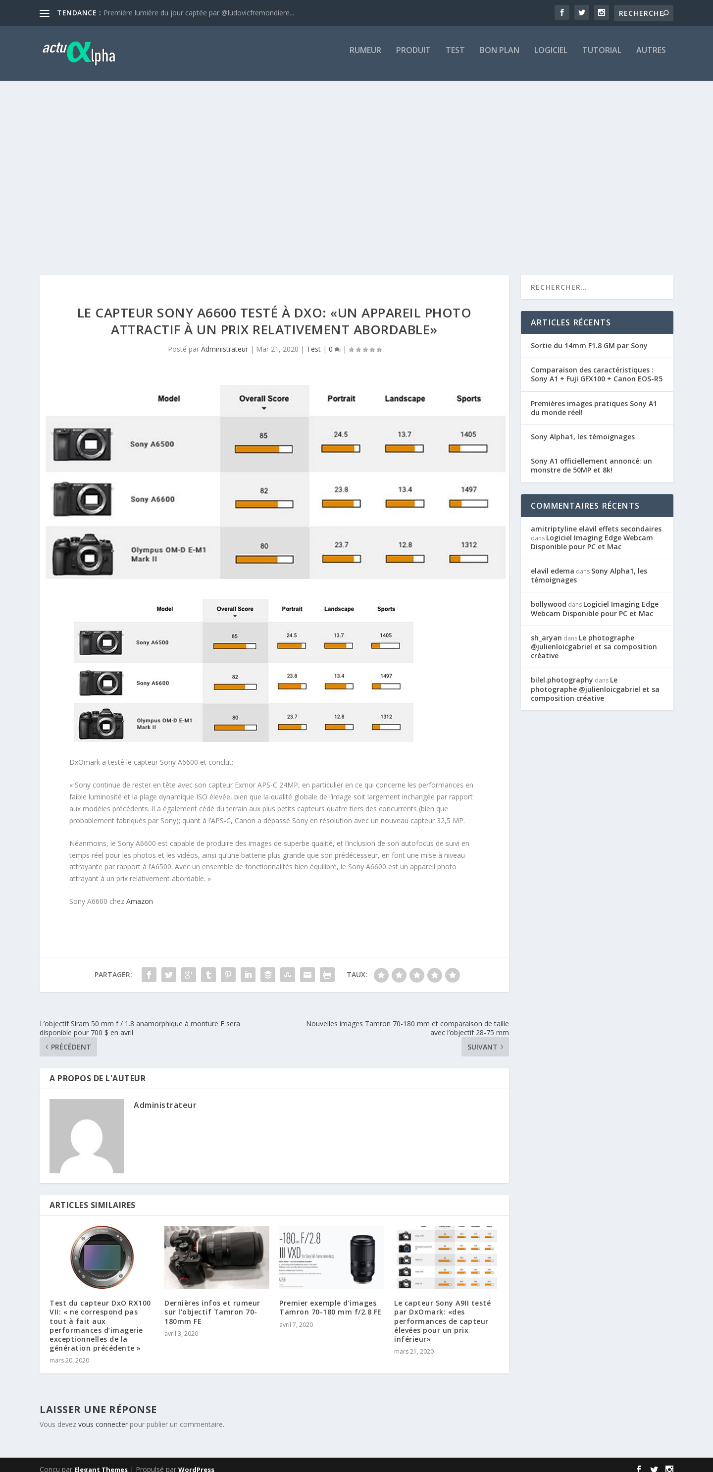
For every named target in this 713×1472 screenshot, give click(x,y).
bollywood (548, 595)
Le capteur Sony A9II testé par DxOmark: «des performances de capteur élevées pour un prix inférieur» (442, 1312)
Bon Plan (499, 57)
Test (455, 57)
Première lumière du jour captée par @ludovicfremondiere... (198, 12)
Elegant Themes (101, 1460)
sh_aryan (546, 628)
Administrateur (224, 340)
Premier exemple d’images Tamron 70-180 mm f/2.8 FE (330, 1298)
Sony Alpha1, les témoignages (583, 427)
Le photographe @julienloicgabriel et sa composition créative (594, 637)
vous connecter (103, 1415)
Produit (413, 57)
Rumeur (365, 57)
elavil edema (552, 562)
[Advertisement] (356, 176)
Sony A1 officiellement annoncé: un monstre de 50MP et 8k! (591, 456)
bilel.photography (562, 671)
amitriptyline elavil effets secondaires (596, 520)
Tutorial (601, 57)
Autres (651, 57)
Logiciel (550, 57)
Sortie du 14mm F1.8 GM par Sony (589, 336)
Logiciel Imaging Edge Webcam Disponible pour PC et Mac (592, 533)
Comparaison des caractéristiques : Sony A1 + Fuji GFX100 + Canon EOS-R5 (596, 365)
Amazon (139, 892)
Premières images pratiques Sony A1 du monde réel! (594, 399)
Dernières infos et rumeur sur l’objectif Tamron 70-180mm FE (212, 1302)
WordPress (196, 1460)
